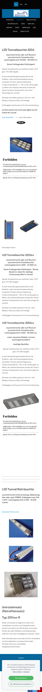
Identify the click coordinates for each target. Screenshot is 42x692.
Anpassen (26, 672)
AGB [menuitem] (34, 27)
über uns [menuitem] (31, 24)
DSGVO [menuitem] (15, 31)
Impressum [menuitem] (26, 27)
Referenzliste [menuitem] (13, 24)
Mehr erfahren (17, 672)
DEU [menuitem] (16, 4)
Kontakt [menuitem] (9, 27)
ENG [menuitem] (21, 4)
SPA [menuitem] (26, 4)
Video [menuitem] (23, 24)
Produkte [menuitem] (20, 20)
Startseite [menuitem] (10, 20)
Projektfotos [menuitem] (31, 20)
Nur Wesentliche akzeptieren (21, 684)
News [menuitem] (17, 27)
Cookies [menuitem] (21, 658)
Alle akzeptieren (21, 678)
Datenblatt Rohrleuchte (10, 512)
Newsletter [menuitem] (24, 31)
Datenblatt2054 (8, 117)
